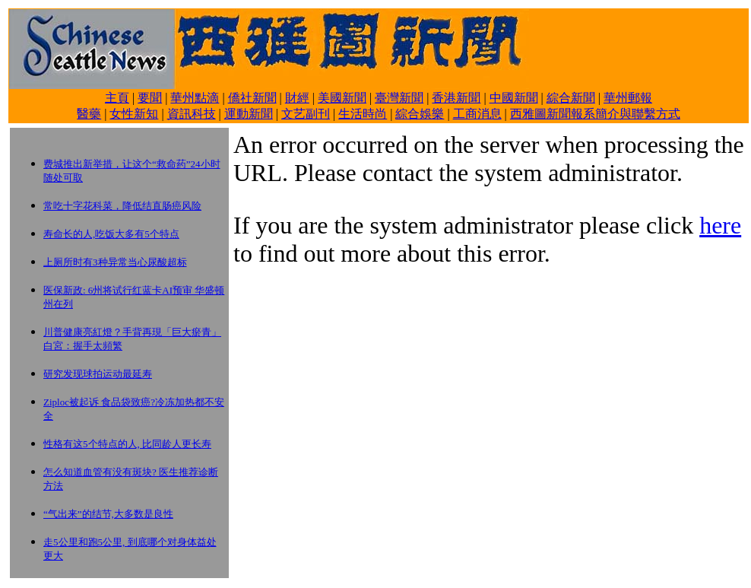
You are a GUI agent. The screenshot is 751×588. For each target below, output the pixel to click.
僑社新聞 (252, 97)
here (720, 225)
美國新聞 (342, 97)
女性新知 (133, 113)
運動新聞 (248, 113)
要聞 (150, 97)
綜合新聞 (571, 97)
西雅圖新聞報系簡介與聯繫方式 (595, 113)
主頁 (117, 97)
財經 (297, 97)
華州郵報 (628, 97)
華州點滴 (194, 97)
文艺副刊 (305, 113)
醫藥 (89, 113)
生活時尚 (362, 113)
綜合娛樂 (419, 113)
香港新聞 (456, 97)
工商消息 (477, 113)
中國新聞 (514, 97)
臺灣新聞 (399, 97)
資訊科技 (191, 113)
